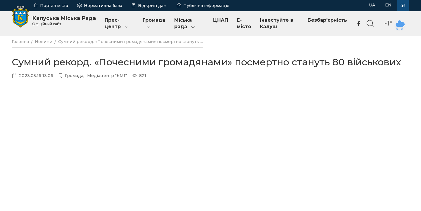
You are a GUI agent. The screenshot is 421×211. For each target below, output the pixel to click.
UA (372, 5)
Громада (154, 23)
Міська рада (185, 23)
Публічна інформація (206, 5)
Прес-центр (117, 23)
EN (388, 5)
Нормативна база (103, 5)
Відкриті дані (153, 5)
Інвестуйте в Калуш (276, 23)
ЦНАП (220, 20)
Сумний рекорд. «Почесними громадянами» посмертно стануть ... (130, 41)
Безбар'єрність (327, 20)
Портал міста (54, 5)
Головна (20, 41)
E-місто (244, 23)
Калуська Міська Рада (64, 20)
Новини (43, 41)
